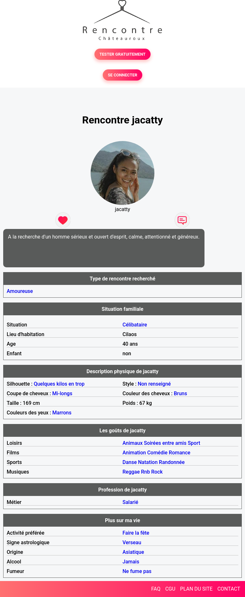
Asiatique (133, 552)
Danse (129, 462)
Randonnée (172, 462)
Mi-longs (62, 393)
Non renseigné (154, 384)
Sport (194, 443)
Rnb (145, 472)
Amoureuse (20, 291)
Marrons (61, 413)
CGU (170, 589)
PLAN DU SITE (196, 589)
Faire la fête (135, 533)
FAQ (155, 589)
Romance (179, 453)
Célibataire (134, 325)
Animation (134, 453)
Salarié (130, 502)
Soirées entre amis (165, 443)
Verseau (131, 542)
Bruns (180, 393)
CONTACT (228, 589)
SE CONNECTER (122, 75)
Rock (157, 472)
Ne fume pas (137, 571)
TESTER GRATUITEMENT (123, 54)
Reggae (131, 472)
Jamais (130, 562)
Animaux (132, 443)
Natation (148, 462)
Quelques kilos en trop (59, 384)
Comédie (157, 453)
